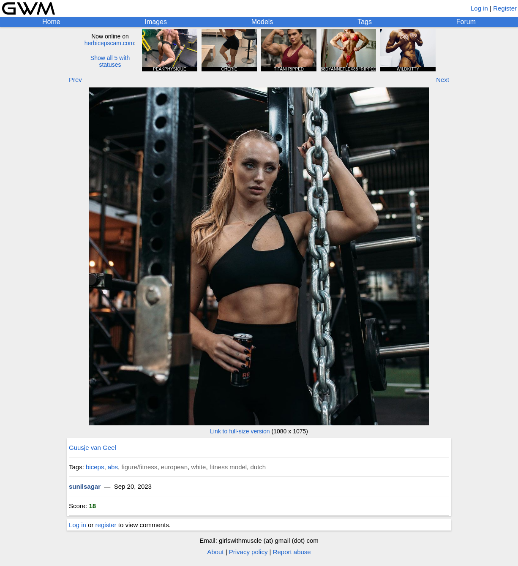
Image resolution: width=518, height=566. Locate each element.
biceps (95, 467)
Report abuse (292, 551)
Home (51, 21)
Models (262, 21)
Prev (75, 79)
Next (442, 79)
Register (505, 8)
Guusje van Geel (92, 447)
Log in (479, 8)
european (174, 467)
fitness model (228, 467)
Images (155, 21)
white (198, 467)
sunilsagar (85, 486)
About (215, 551)
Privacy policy (248, 551)
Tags (364, 21)
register (106, 524)
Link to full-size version (240, 431)
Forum (466, 21)
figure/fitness (139, 467)
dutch (258, 467)
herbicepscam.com (109, 43)
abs (113, 467)
